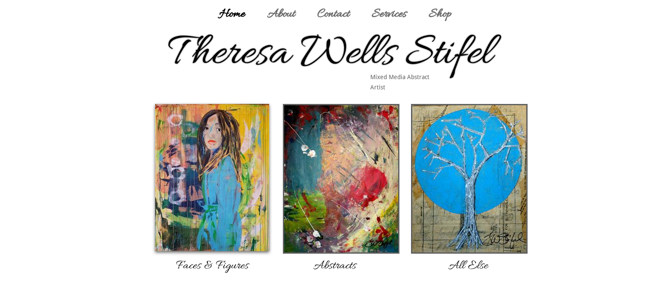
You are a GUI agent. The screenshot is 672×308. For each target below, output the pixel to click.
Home (232, 14)
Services (389, 14)
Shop (440, 14)
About (281, 14)
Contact (333, 14)
